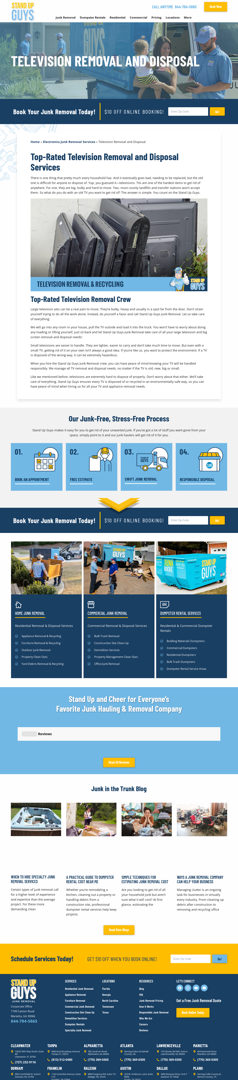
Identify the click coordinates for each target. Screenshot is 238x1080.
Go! (217, 112)
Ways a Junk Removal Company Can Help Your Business (200, 848)
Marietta (200, 1014)
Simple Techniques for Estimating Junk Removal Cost (145, 848)
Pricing (156, 17)
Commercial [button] (138, 17)
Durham (17, 1037)
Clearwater (20, 1014)
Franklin (54, 1037)
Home (35, 142)
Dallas (162, 1037)
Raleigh (90, 1037)
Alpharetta (93, 1014)
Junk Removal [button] (66, 17)
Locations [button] (173, 17)
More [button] (187, 17)
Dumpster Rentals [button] (92, 17)
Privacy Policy (19, 1071)
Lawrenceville (169, 1014)
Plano (198, 1037)
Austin (125, 1037)
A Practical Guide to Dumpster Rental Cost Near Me (90, 848)
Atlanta (126, 1014)
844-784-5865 (186, 6)
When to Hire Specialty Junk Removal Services (33, 848)
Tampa (52, 1014)
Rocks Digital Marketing (212, 1071)
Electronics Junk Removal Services (69, 142)
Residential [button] (117, 17)
